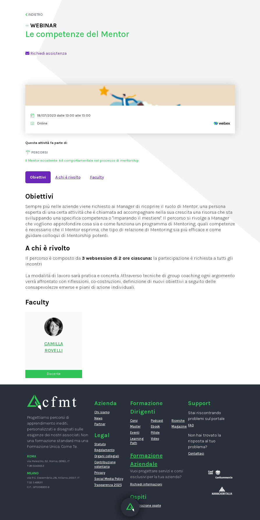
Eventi (134, 432)
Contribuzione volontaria (105, 464)
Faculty (97, 177)
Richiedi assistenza (46, 53)
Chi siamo (101, 412)
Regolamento (104, 450)
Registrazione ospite (145, 505)
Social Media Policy (108, 479)
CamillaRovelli (53, 347)
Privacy (99, 473)
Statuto (100, 444)
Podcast (157, 421)
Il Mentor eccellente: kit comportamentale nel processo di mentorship (82, 161)
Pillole (155, 432)
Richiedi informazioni (146, 484)
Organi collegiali (106, 456)
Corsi (134, 421)
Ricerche (177, 421)
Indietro (34, 15)
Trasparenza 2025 (108, 485)
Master (135, 426)
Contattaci (196, 453)
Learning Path (136, 441)
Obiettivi (38, 177)
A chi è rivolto (68, 177)
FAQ (191, 425)
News (98, 418)
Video (155, 439)
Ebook (155, 426)
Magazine (177, 426)
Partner (99, 424)
